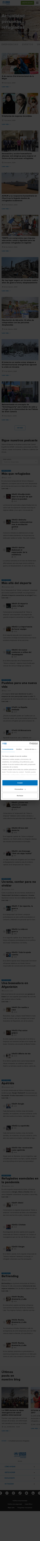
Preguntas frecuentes (25, 1507)
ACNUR (4, 1441)
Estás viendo (7, 459)
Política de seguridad (15, 1504)
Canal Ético (28, 1504)
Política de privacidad (20, 1501)
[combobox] (20, 462)
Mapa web (11, 1507)
